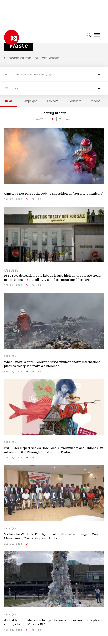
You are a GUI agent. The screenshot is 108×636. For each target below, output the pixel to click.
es (39, 199)
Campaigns (29, 101)
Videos (95, 101)
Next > (69, 119)
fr (33, 199)
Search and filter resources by (31, 74)
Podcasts (74, 101)
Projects (52, 101)
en (26, 199)
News (8, 101)
